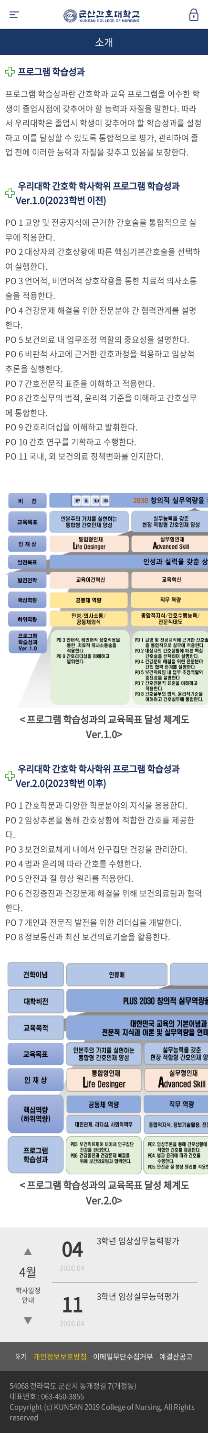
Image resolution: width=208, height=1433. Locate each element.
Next (196, 1356)
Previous (7, 1356)
